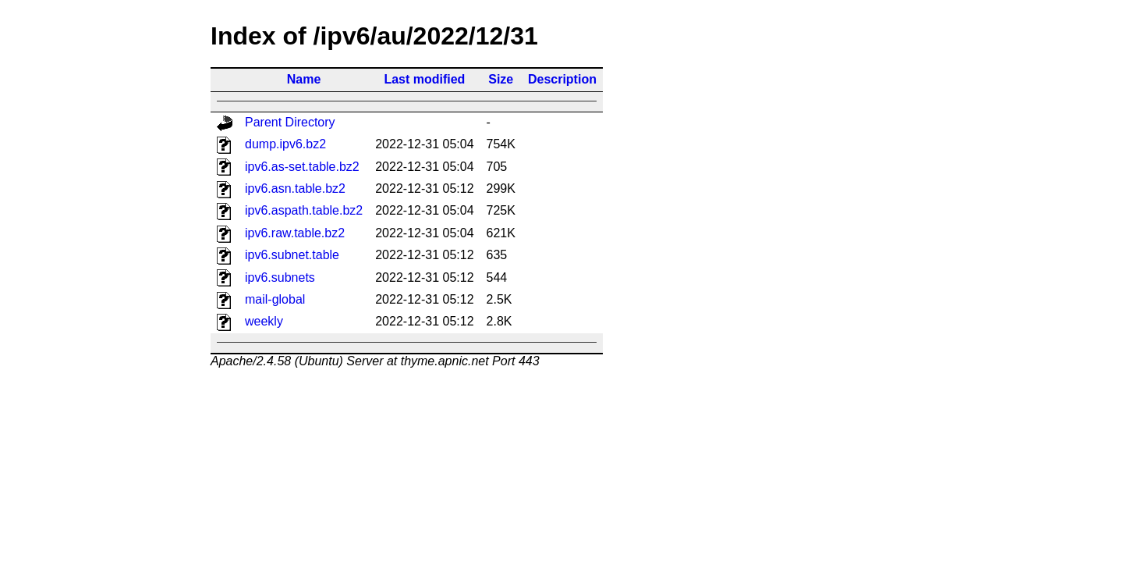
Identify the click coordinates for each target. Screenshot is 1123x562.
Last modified (424, 79)
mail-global (275, 299)
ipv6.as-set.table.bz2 (302, 166)
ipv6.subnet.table (292, 254)
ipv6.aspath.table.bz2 (304, 210)
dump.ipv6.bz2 (285, 144)
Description (562, 79)
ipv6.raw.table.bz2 (295, 233)
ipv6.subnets (280, 277)
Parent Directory (290, 122)
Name (304, 79)
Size (500, 79)
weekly (264, 321)
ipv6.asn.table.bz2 (295, 188)
